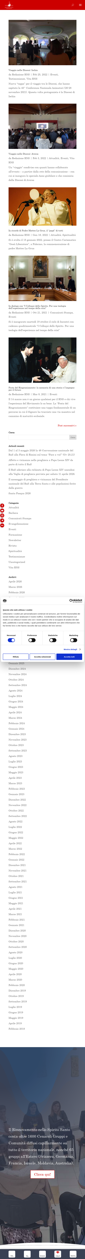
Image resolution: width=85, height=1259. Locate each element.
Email (42, 1256)
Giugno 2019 (16, 1012)
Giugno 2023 (16, 766)
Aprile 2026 (15, 581)
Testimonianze (17, 78)
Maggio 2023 (16, 772)
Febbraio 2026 (17, 592)
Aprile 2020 (15, 974)
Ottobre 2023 (16, 745)
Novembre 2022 (18, 805)
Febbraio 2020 (17, 985)
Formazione (15, 534)
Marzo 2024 (15, 717)
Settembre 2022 (18, 816)
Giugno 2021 (16, 897)
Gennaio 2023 (16, 794)
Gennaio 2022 (16, 859)
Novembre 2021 (18, 870)
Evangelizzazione (18, 523)
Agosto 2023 (15, 756)
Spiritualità (69, 234)
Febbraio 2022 (17, 854)
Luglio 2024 (15, 696)
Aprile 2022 (15, 843)
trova (73, 1256)
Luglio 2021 (15, 892)
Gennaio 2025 (16, 663)
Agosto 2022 (15, 821)
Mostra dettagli (70, 649)
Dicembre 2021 (17, 865)
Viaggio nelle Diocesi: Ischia (23, 70)
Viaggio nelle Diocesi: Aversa (23, 153)
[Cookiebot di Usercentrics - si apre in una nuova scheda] (71, 601)
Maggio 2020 (16, 968)
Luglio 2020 (15, 957)
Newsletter (15, 540)
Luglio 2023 (15, 761)
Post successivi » (67, 425)
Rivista (13, 545)
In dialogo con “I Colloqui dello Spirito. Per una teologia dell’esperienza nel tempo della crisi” (37, 306)
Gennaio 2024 (16, 728)
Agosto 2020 (15, 952)
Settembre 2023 (18, 750)
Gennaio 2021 (16, 925)
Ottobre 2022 (16, 810)
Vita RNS (32, 78)
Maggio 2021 (16, 903)
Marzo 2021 (15, 914)
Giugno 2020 (16, 963)
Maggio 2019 (16, 1017)
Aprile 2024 (15, 712)
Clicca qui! (42, 1174)
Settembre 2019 (18, 1001)
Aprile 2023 (15, 777)
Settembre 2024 (18, 685)
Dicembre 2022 (17, 799)
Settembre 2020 (18, 946)
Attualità (54, 158)
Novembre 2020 (18, 936)
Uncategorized (17, 562)
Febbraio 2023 (17, 788)
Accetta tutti (69, 657)
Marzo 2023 (15, 783)
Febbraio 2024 (17, 723)
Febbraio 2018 (17, 1028)
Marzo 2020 (15, 979)
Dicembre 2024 (17, 668)
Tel (12, 1256)
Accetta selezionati (42, 657)
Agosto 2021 (15, 886)
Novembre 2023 (18, 739)
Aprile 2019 (15, 1023)
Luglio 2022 (15, 826)
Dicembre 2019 (17, 990)
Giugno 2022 (16, 832)
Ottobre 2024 (16, 679)
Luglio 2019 (15, 1006)
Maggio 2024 (16, 706)
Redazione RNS (21, 74)
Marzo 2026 (15, 586)
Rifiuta (16, 657)
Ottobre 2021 (16, 876)
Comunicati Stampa (61, 312)
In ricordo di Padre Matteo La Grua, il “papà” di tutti (36, 230)
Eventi (54, 74)
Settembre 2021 (18, 881)
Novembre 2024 (18, 674)
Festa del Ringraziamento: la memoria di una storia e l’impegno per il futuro (41, 388)
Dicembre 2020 (17, 930)
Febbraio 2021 (17, 919)
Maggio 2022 (16, 837)
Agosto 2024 (15, 690)
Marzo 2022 (15, 848)
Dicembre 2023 (17, 734)
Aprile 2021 (15, 908)
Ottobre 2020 (16, 941)
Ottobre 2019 (16, 996)
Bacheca (13, 512)
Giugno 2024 (16, 701)
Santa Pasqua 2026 (20, 493)
